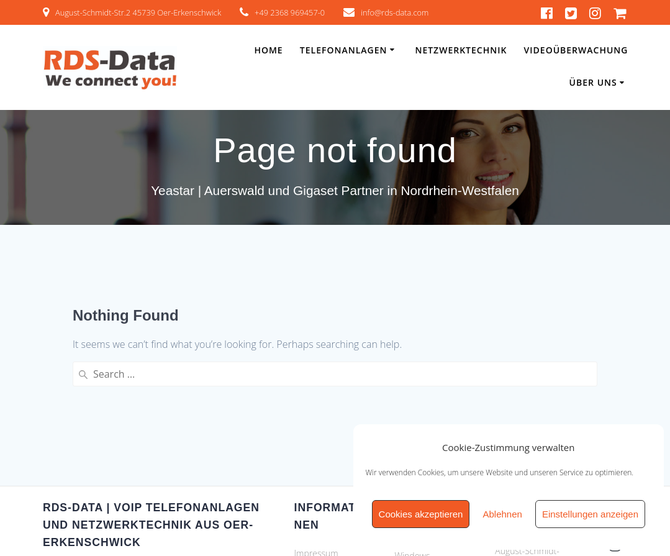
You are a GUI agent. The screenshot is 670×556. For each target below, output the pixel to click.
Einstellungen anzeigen (590, 514)
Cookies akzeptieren (421, 514)
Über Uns (593, 82)
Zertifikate (313, 472)
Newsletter (315, 452)
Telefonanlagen (343, 50)
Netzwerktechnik (461, 50)
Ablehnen (502, 514)
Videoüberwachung (576, 50)
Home (268, 50)
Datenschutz (318, 432)
